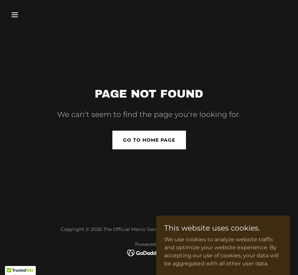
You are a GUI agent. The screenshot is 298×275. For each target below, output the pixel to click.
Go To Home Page (149, 140)
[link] (149, 252)
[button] (40, 14)
